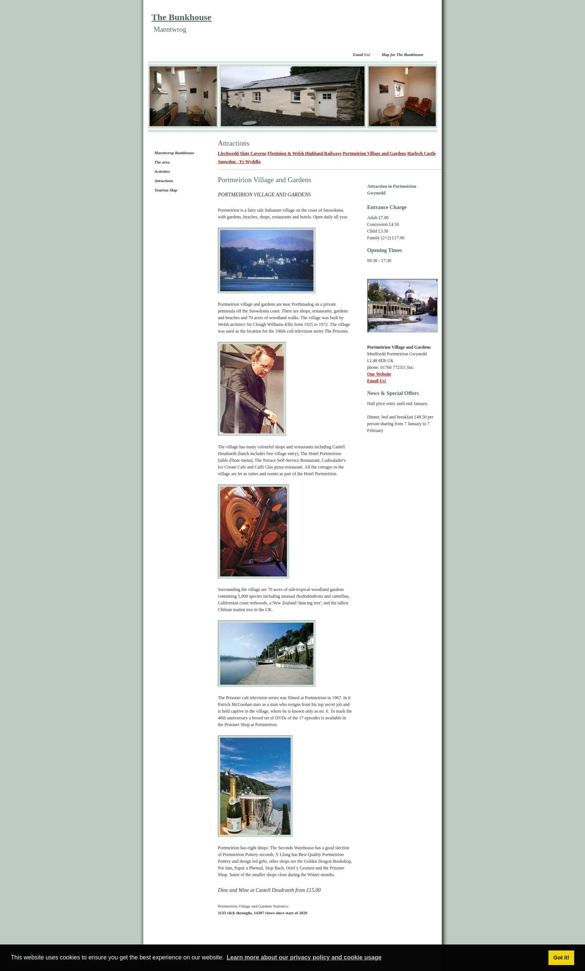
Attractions (163, 180)
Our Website (379, 374)
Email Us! (361, 54)
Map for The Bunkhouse (402, 54)
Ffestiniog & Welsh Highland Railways (304, 153)
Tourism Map (165, 190)
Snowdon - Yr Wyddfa (239, 161)
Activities (162, 171)
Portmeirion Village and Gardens (374, 153)
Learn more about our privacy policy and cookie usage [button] (303, 957)
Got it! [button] (561, 958)
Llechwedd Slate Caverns (242, 153)
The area (162, 162)
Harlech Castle (421, 153)
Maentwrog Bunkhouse (174, 152)
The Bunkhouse (181, 17)
